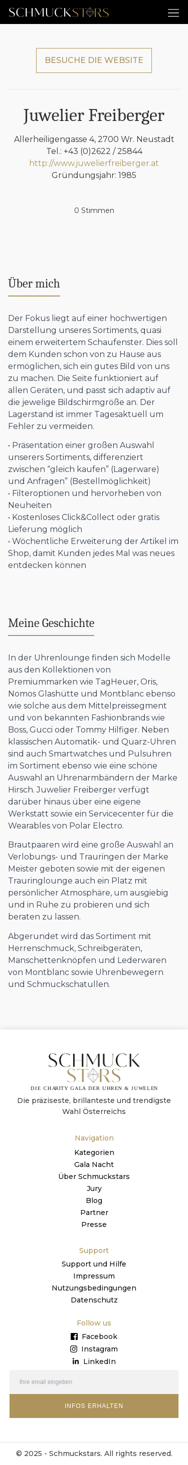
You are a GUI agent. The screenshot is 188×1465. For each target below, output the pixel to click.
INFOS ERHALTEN (94, 1406)
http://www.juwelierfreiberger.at (94, 163)
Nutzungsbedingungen (94, 1288)
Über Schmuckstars (94, 1176)
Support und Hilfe (94, 1264)
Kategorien (94, 1152)
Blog (94, 1200)
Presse (94, 1224)
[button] (173, 12)
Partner (94, 1212)
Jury (94, 1188)
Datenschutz (94, 1300)
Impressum (94, 1276)
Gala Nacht (94, 1164)
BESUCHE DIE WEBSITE (94, 60)
